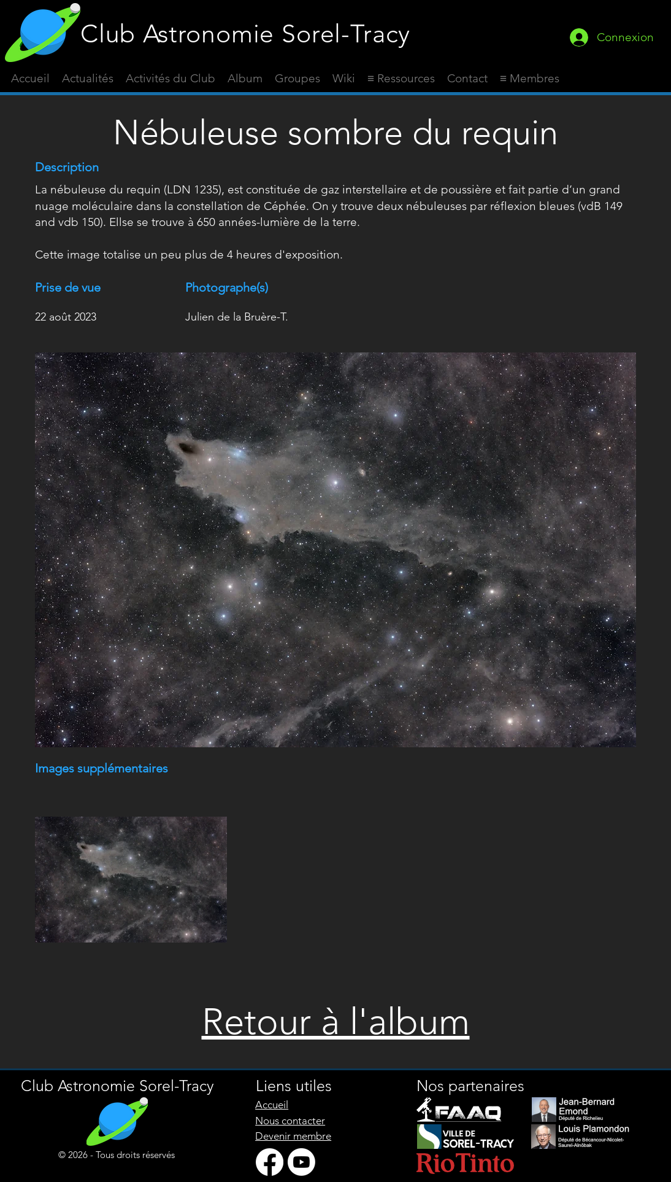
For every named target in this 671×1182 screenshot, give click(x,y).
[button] (401, 78)
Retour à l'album (336, 1021)
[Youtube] (301, 1162)
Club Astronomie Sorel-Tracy (245, 33)
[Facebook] (269, 1162)
